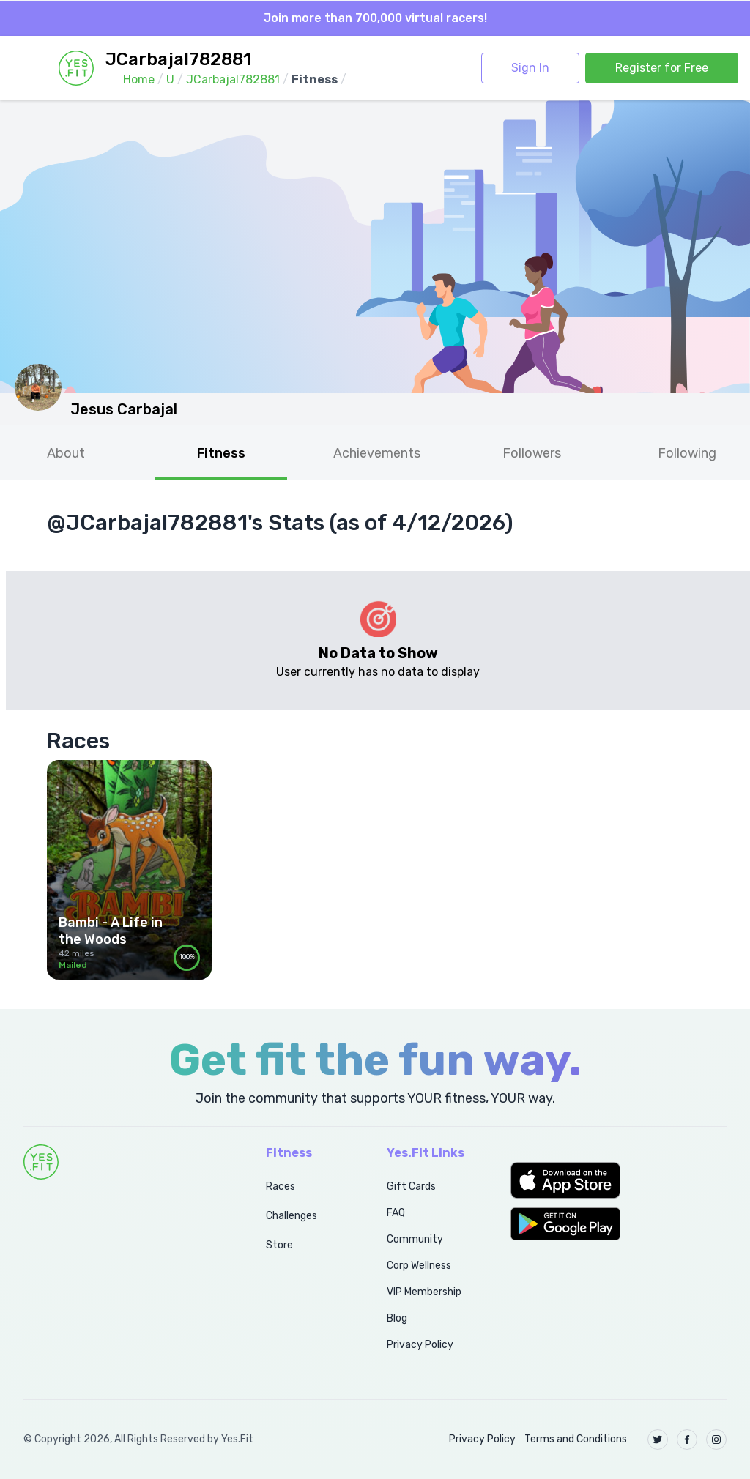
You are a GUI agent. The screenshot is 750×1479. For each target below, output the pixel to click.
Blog (397, 1318)
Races (280, 1186)
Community (415, 1239)
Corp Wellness (419, 1265)
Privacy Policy (420, 1344)
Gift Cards (411, 1186)
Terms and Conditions (575, 1439)
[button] (618, 1180)
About (66, 453)
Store (279, 1245)
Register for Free (661, 68)
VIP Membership (424, 1292)
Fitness (221, 453)
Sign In (530, 68)
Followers (531, 453)
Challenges (291, 1216)
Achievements (376, 453)
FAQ (396, 1213)
